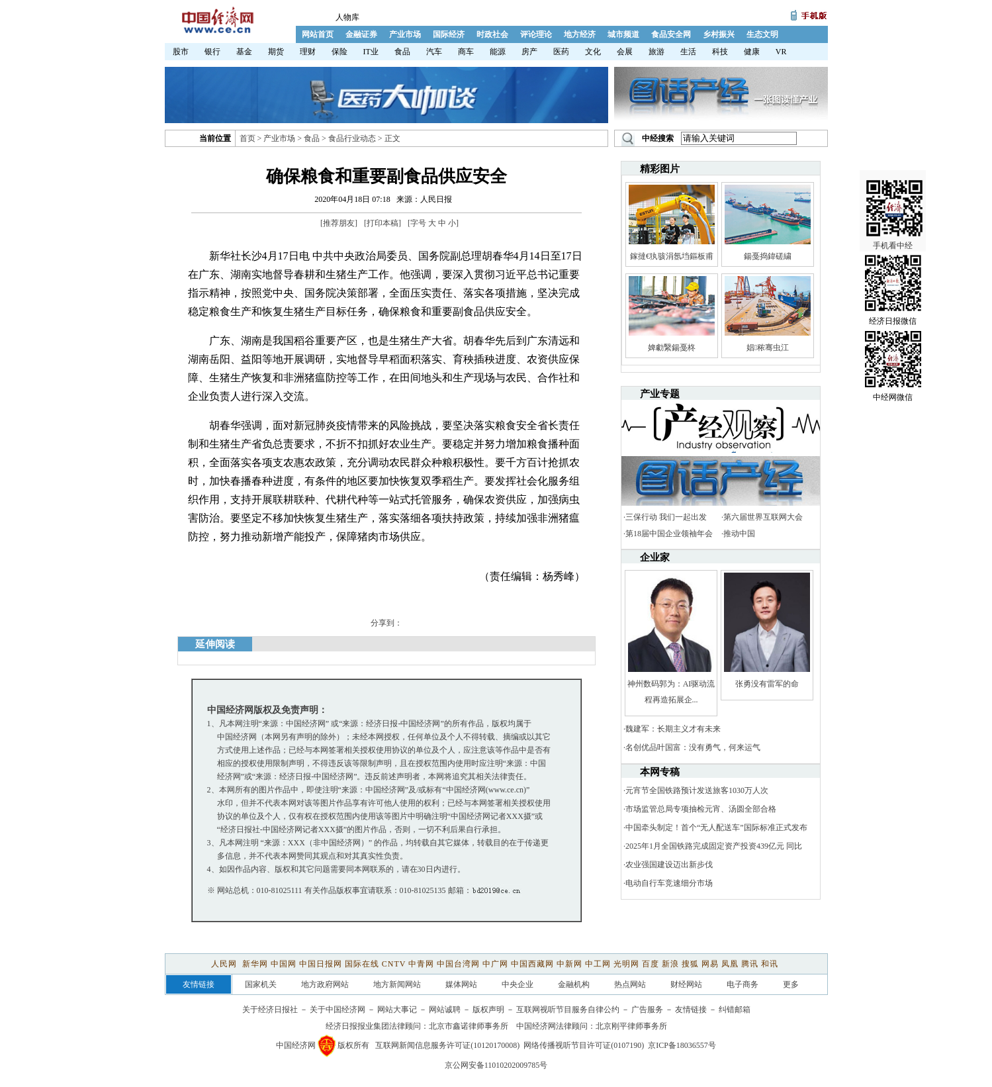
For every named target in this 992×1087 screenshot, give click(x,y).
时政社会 (492, 34)
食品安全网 (671, 34)
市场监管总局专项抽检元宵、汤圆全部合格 (700, 809)
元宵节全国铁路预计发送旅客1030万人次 (696, 790)
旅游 (656, 51)
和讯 (769, 964)
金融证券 (361, 34)
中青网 (421, 964)
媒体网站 (461, 984)
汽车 (434, 51)
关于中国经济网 (337, 1009)
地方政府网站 (325, 984)
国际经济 (449, 34)
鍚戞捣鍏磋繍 (767, 256)
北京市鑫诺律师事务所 (468, 1026)
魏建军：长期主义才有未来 (673, 728)
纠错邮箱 (734, 1009)
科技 (720, 51)
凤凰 (730, 964)
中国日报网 (320, 964)
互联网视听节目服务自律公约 (567, 1009)
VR (781, 51)
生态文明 (762, 34)
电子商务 (742, 984)
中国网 (283, 964)
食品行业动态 (352, 138)
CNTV (394, 964)
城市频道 (623, 34)
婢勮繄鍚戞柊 (672, 347)
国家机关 (261, 984)
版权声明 (488, 1009)
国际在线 (362, 964)
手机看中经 (894, 199)
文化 (593, 51)
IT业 (371, 51)
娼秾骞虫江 (767, 347)
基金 (244, 51)
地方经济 (580, 34)
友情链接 (691, 1009)
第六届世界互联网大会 (763, 517)
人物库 (347, 17)
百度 (650, 964)
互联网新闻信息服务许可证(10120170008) (447, 1045)
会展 (625, 51)
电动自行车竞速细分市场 (669, 883)
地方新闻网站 (397, 984)
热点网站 (630, 984)
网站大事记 (397, 1009)
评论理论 (536, 34)
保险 (339, 51)
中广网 (495, 964)
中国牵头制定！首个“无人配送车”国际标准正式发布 (716, 827)
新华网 (255, 964)
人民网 (225, 964)
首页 (247, 138)
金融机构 (574, 984)
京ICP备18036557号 (682, 1045)
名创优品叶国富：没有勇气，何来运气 (692, 747)
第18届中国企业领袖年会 (669, 533)
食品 (402, 51)
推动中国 (739, 533)
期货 (276, 51)
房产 (529, 51)
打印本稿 (382, 223)
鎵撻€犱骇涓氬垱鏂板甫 (671, 256)
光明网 (626, 964)
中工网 (598, 964)
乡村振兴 (719, 34)
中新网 (569, 964)
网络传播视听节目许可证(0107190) (583, 1045)
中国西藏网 (532, 964)
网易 (710, 964)
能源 (498, 51)
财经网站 (686, 984)
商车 (466, 51)
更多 (791, 984)
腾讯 (749, 964)
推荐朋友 (339, 223)
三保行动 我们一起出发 (666, 517)
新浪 (670, 964)
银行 (212, 51)
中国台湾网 (458, 964)
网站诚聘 (445, 1009)
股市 (181, 51)
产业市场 (405, 34)
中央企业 (517, 984)
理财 (308, 51)
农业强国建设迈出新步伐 (669, 864)
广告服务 (647, 1009)
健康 (752, 51)
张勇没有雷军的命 (767, 683)
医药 (561, 51)
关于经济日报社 (270, 1009)
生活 (688, 51)
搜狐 (690, 964)
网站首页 (318, 34)
